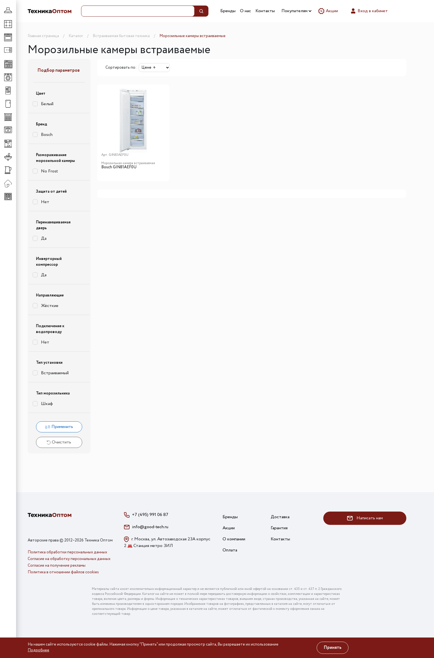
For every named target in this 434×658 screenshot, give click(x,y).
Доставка (280, 517)
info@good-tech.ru (150, 527)
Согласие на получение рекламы (57, 565)
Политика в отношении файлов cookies (63, 572)
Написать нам (365, 518)
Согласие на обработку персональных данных (69, 559)
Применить (59, 427)
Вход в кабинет (369, 11)
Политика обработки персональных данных (67, 552)
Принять (333, 647)
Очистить (59, 442)
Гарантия (279, 528)
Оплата (230, 550)
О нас (245, 11)
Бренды (228, 11)
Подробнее (38, 650)
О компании (234, 539)
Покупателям (296, 11)
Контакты (265, 11)
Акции (328, 11)
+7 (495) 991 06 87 (150, 515)
